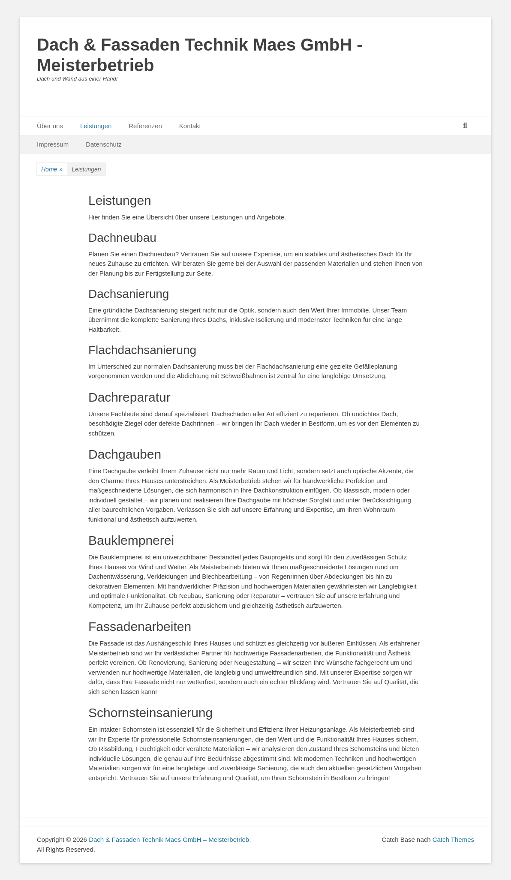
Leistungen (95, 125)
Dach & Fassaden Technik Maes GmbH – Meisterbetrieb (169, 839)
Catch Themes (453, 839)
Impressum (53, 144)
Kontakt (190, 125)
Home (52, 169)
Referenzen (145, 125)
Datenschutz (103, 144)
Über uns (50, 125)
